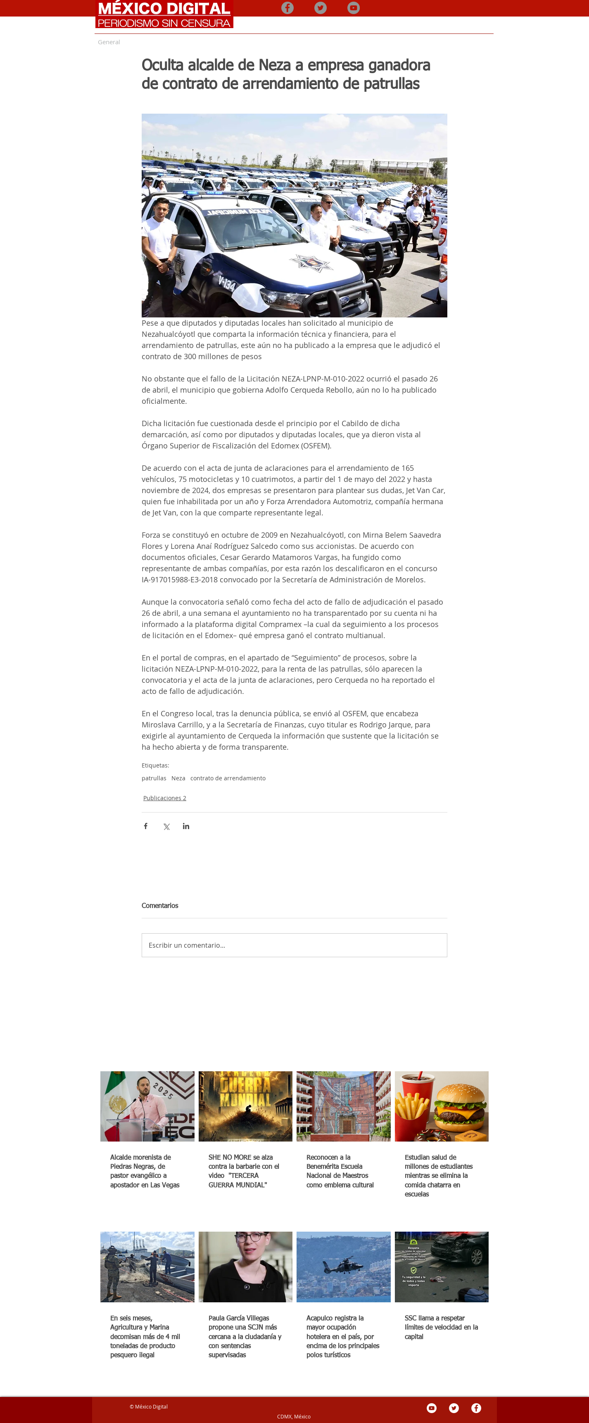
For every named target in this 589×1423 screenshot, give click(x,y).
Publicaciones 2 (164, 798)
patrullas (154, 778)
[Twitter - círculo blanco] (454, 1408)
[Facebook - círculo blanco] (476, 1408)
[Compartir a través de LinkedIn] (186, 826)
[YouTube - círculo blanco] (432, 1408)
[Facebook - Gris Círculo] (287, 8)
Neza (178, 778)
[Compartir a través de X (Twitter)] (166, 826)
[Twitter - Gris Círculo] (320, 8)
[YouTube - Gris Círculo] (353, 8)
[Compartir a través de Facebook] (146, 826)
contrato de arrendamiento (228, 778)
